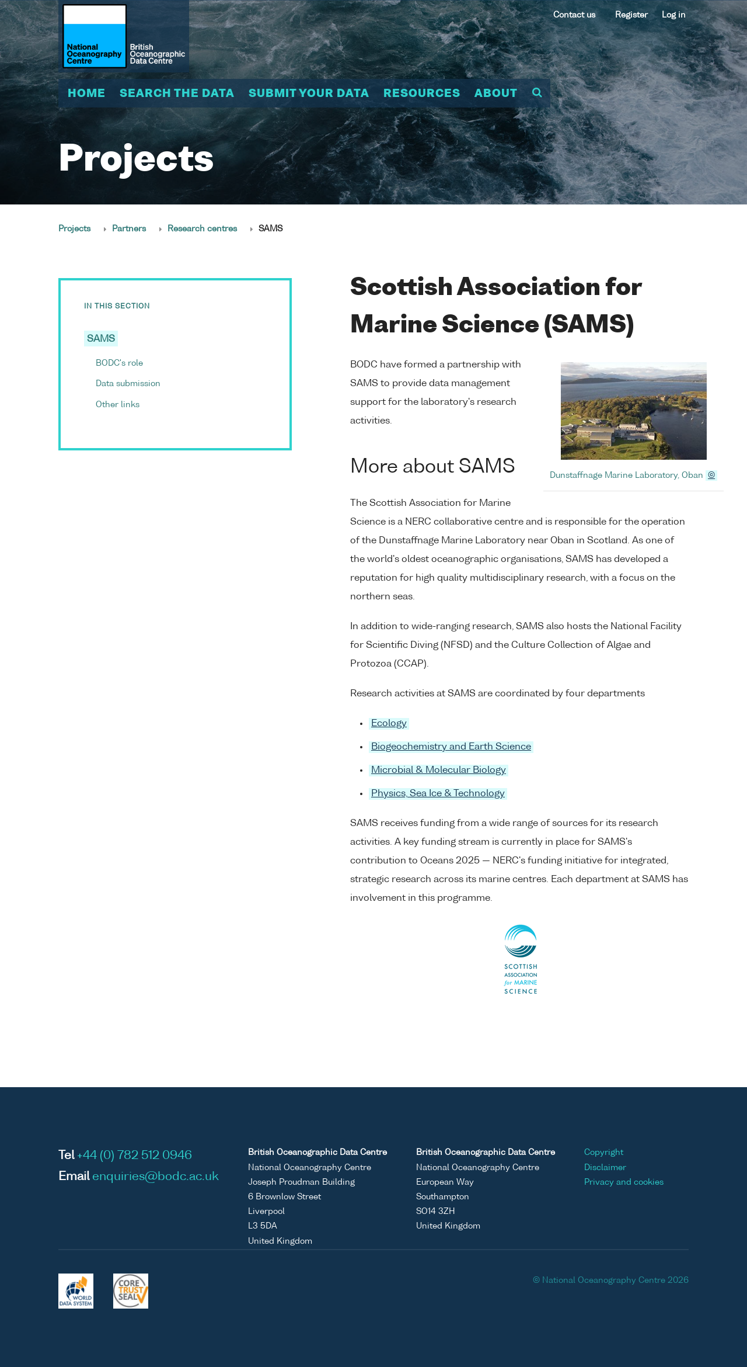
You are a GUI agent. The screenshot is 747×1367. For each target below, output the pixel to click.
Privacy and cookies (624, 1182)
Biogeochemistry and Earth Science (451, 747)
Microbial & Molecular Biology (438, 770)
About (496, 94)
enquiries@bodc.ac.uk (155, 1177)
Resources (421, 94)
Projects (74, 229)
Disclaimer (605, 1168)
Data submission (128, 384)
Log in (674, 15)
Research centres (202, 229)
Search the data (177, 94)
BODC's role (119, 363)
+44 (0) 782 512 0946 (134, 1156)
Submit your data (309, 94)
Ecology (389, 723)
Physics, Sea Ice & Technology (438, 794)
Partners (129, 229)
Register (631, 15)
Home (87, 94)
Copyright (603, 1153)
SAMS (101, 339)
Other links (117, 405)
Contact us (574, 15)
